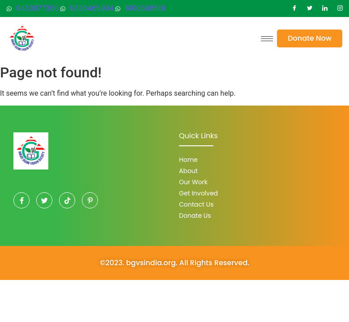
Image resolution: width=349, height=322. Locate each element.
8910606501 (140, 8)
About (188, 170)
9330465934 (87, 8)
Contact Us (196, 204)
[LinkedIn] (325, 8)
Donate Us (195, 215)
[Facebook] (294, 8)
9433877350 (33, 8)
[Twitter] (309, 8)
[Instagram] (340, 8)
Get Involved (198, 193)
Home (188, 159)
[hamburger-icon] (267, 38)
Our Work (193, 182)
